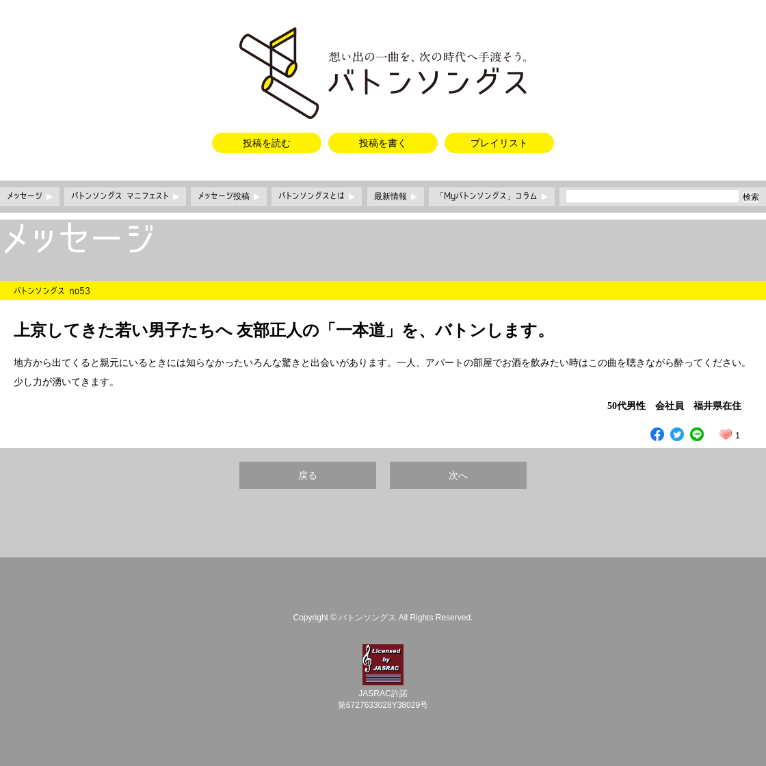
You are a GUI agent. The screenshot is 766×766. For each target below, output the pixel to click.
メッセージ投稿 (229, 196)
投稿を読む (267, 142)
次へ (458, 475)
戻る (307, 475)
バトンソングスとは (316, 196)
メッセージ (30, 196)
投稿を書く (383, 142)
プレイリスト (499, 142)
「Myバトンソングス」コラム (492, 196)
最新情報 (395, 196)
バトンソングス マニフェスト (125, 196)
